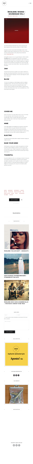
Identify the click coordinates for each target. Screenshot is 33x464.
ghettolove (7, 193)
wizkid (11, 194)
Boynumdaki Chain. (10, 54)
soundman (22, 193)
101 (23, 51)
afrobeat (11, 190)
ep (23, 191)
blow (6, 191)
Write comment (14, 199)
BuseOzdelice (16, 213)
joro (13, 193)
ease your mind (18, 191)
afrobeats (17, 190)
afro (6, 190)
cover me (11, 191)
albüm (22, 190)
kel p (17, 193)
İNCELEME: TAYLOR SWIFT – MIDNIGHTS (16, 251)
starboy (6, 194)
